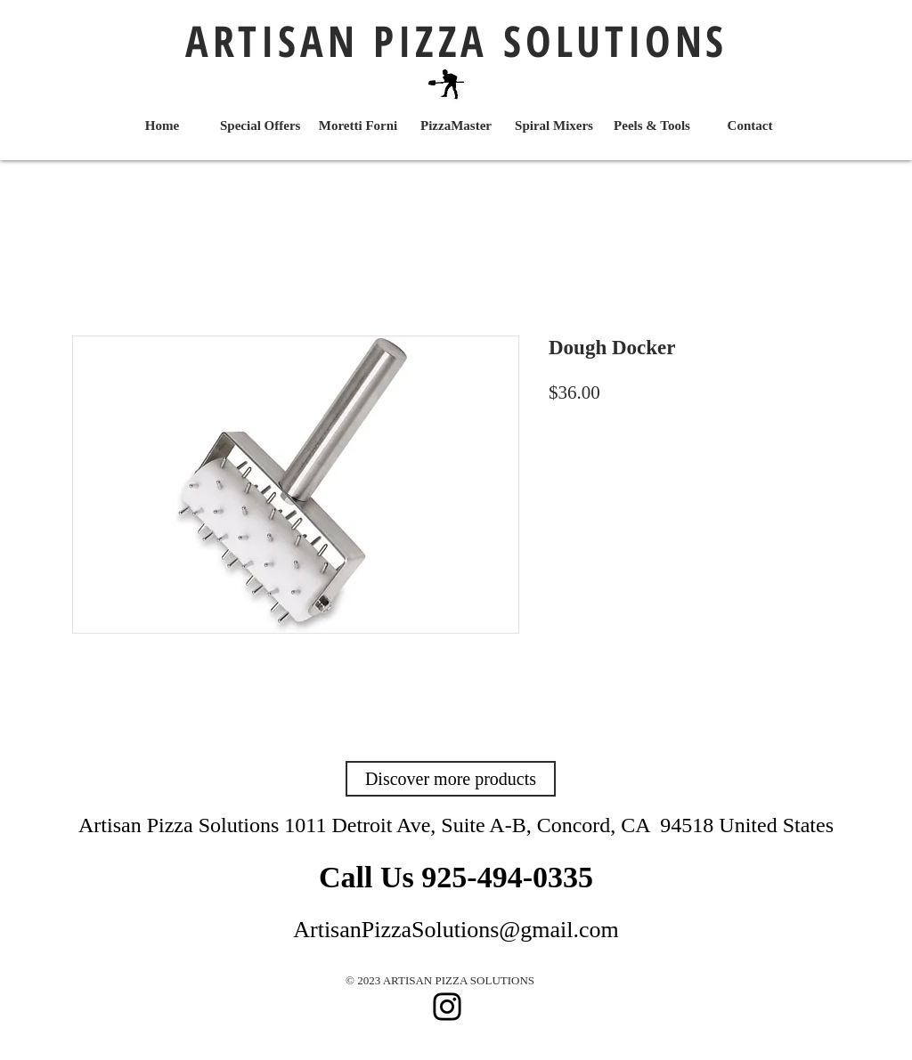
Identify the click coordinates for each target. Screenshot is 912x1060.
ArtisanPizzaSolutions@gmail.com (456, 930)
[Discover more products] (451, 779)
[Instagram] (447, 1006)
